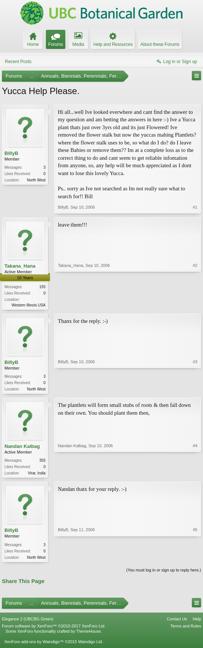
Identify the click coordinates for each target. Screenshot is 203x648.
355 (42, 462)
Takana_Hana (19, 266)
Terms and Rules (185, 629)
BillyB (11, 153)
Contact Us (177, 622)
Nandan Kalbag (22, 448)
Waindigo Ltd (90, 644)
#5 (195, 558)
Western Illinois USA (29, 305)
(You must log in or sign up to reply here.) (163, 572)
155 (42, 287)
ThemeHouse (88, 634)
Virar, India (37, 475)
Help (197, 622)
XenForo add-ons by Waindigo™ (33, 644)
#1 (195, 207)
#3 (195, 389)
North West (36, 180)
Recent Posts (18, 61)
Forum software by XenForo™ (54, 629)
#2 (195, 304)
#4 (195, 473)
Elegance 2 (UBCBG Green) (27, 622)
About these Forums (159, 44)
